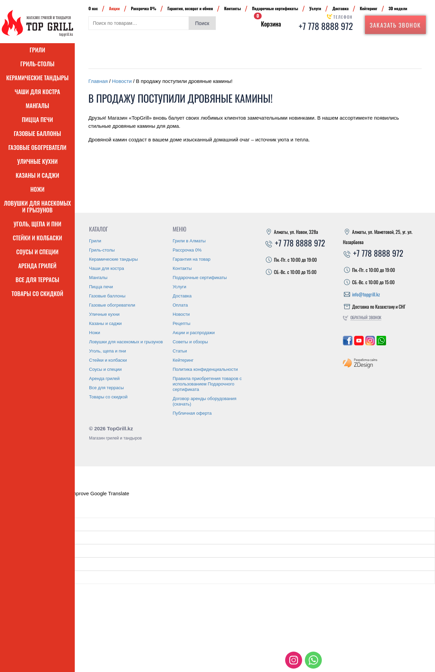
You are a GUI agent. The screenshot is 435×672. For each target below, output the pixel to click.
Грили (37, 50)
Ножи (37, 189)
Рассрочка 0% (143, 8)
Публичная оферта (192, 413)
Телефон (343, 17)
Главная (98, 81)
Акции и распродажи (194, 332)
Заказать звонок (395, 25)
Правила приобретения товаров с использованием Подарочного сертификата (207, 384)
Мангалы (37, 105)
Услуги (315, 8)
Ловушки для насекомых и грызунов (37, 206)
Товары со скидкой (37, 293)
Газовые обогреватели (37, 147)
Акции (114, 8)
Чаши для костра (37, 91)
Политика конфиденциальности (205, 369)
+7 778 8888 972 (326, 26)
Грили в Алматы (189, 240)
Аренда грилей (37, 265)
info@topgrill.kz (366, 294)
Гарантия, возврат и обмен (190, 8)
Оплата (180, 305)
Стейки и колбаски (37, 238)
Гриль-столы (37, 63)
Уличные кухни (37, 161)
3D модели (397, 8)
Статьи (180, 351)
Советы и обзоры (190, 341)
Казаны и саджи (37, 175)
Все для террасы (37, 279)
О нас (93, 8)
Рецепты (181, 323)
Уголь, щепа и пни (38, 224)
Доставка (340, 8)
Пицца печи (37, 119)
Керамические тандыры (37, 77)
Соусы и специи (37, 251)
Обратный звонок (365, 317)
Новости (122, 81)
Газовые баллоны (37, 133)
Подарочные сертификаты (275, 8)
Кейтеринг (369, 8)
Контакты (232, 8)
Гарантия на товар (191, 259)
